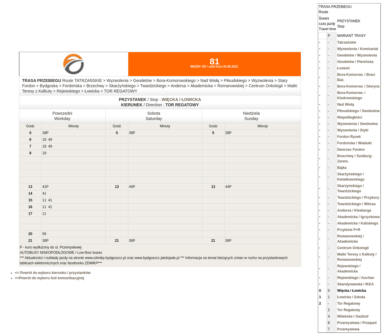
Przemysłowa (348, 329)
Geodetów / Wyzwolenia (357, 55)
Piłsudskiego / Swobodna (358, 111)
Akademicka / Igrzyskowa (358, 217)
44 (131, 187)
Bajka (342, 168)
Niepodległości (349, 117)
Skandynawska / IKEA (355, 284)
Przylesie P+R (348, 230)
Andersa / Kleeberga (354, 210)
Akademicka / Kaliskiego (357, 223)
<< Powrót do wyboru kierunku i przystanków (53, 273)
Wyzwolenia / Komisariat (357, 49)
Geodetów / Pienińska (355, 62)
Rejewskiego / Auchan (355, 278)
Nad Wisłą (345, 104)
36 (44, 241)
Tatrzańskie (346, 42)
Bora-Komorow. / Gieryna (358, 86)
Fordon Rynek (349, 137)
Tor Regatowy (348, 303)
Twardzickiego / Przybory (358, 198)
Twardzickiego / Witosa (356, 204)
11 (44, 200)
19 (44, 140)
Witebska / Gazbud (352, 316)
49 (50, 140)
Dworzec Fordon (351, 150)
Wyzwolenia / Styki (352, 130)
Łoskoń (343, 68)
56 (44, 234)
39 (44, 133)
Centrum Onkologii (353, 248)
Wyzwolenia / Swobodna (357, 124)
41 (44, 187)
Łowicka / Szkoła (351, 297)
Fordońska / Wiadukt (354, 143)
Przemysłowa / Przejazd (357, 323)
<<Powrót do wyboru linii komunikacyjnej (49, 278)
